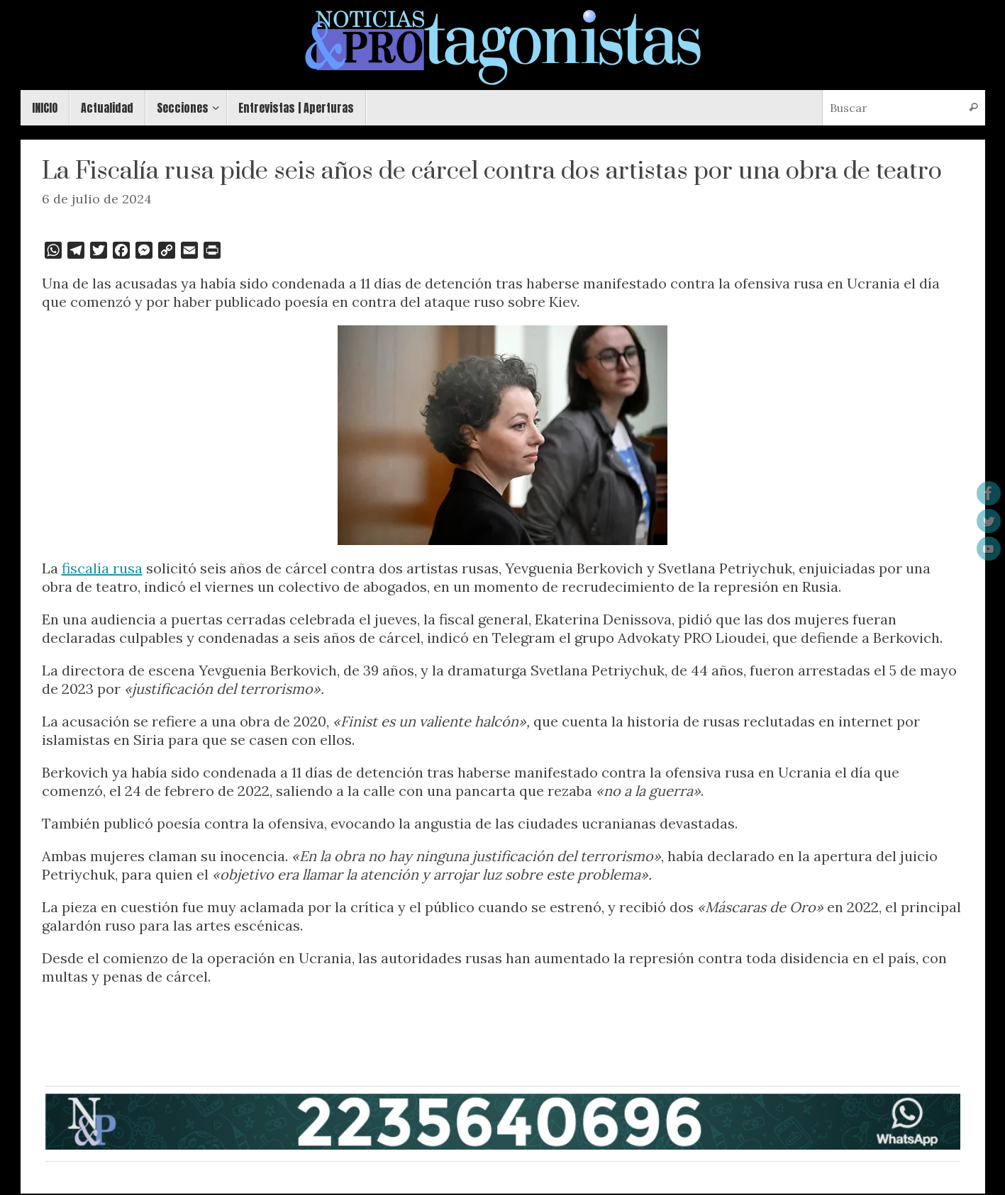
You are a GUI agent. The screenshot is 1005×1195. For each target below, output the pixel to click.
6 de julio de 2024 (97, 199)
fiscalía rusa (102, 568)
